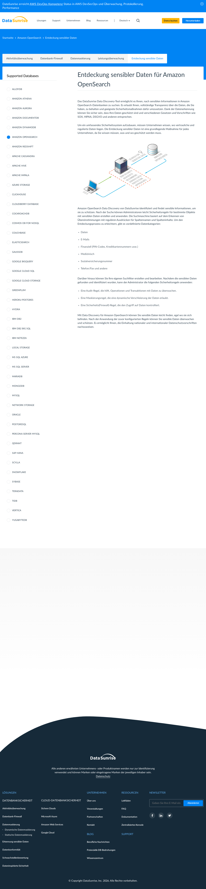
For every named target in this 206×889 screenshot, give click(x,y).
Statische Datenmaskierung (18, 835)
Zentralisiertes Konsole (132, 825)
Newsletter (157, 792)
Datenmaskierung (80, 58)
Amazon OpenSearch (29, 38)
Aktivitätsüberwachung (19, 58)
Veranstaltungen (95, 809)
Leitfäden (126, 801)
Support (56, 21)
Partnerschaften (95, 817)
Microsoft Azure (49, 816)
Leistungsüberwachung (111, 58)
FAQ (124, 809)
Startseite (7, 38)
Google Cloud (47, 833)
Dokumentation (129, 817)
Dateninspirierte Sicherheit (15, 866)
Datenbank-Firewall (51, 58)
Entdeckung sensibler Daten (147, 58)
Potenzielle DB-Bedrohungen (101, 850)
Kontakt (91, 825)
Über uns (91, 801)
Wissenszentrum (95, 858)
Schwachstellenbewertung (15, 858)
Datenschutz (103, 776)
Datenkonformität (11, 850)
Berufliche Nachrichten (98, 842)
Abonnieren (193, 803)
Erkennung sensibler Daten (15, 842)
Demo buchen (171, 21)
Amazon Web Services (52, 825)
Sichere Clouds (48, 808)
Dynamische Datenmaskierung (20, 830)
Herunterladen (193, 21)
